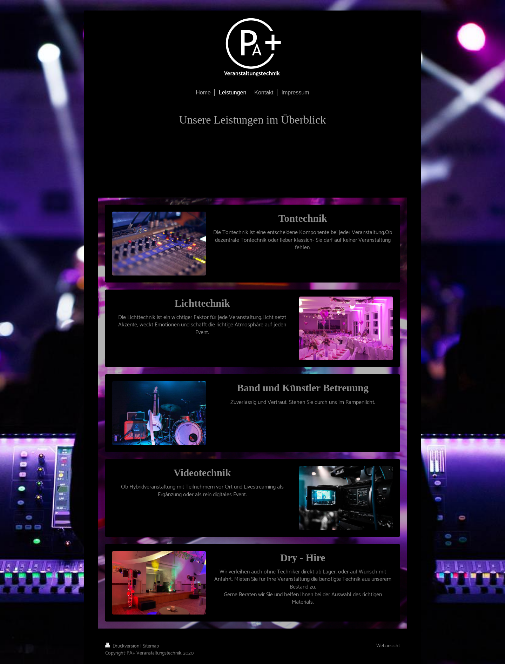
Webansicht (388, 646)
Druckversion (122, 646)
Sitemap (151, 646)
